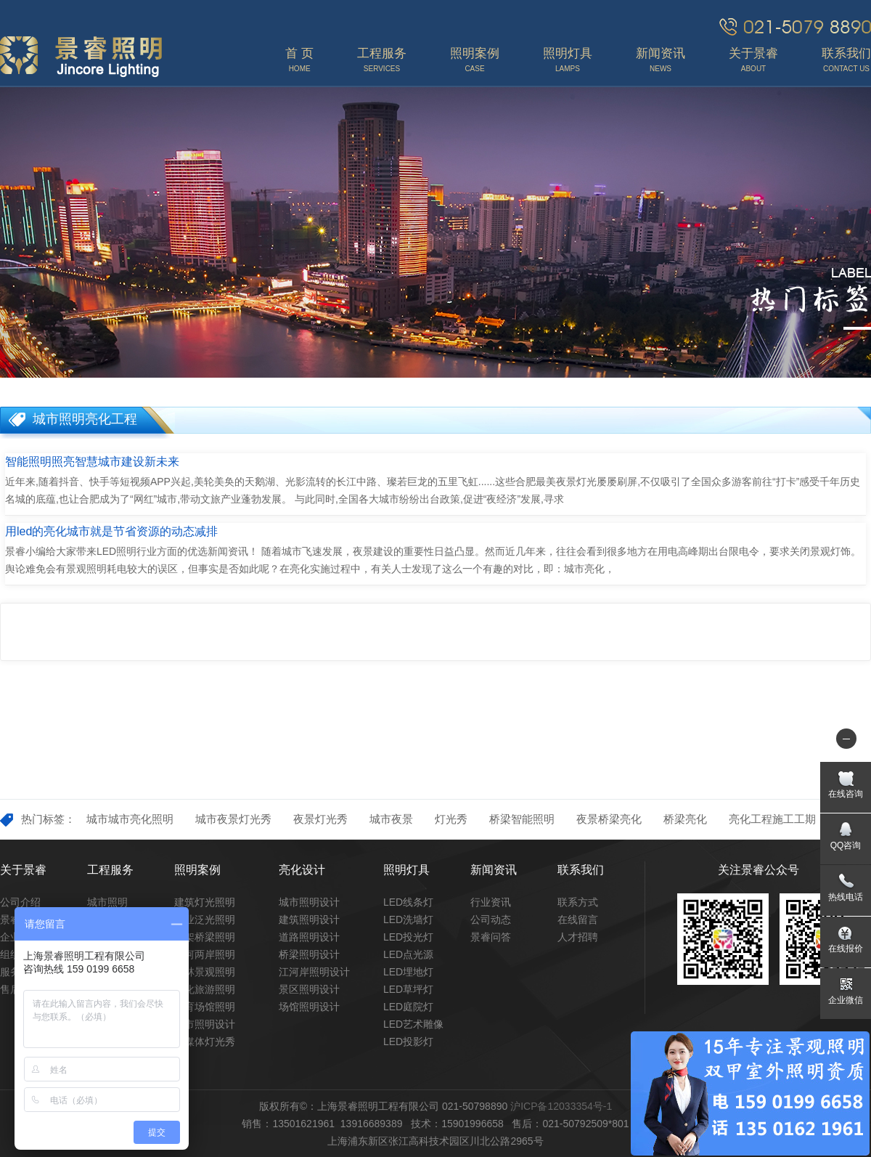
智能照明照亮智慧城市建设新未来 (92, 461)
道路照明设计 (309, 937)
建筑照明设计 (309, 919)
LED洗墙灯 (408, 919)
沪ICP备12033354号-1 (561, 1106)
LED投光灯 (408, 937)
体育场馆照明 (204, 1006)
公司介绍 (20, 902)
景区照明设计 (309, 989)
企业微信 (845, 1000)
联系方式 (577, 902)
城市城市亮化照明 (129, 819)
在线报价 (845, 948)
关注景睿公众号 (758, 870)
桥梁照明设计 (309, 954)
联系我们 (580, 870)
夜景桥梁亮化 (609, 819)
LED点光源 (408, 954)
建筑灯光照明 (204, 902)
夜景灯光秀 (320, 819)
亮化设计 (302, 870)
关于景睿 (23, 870)
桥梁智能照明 (522, 819)
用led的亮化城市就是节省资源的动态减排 (111, 531)
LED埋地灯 (408, 972)
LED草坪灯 (408, 989)
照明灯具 (406, 870)
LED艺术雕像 (413, 1024)
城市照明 (107, 902)
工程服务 (110, 870)
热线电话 (845, 897)
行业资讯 (490, 902)
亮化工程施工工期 (772, 819)
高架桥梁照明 (204, 937)
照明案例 (197, 870)
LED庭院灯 (408, 1006)
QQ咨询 (846, 845)
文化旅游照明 (204, 989)
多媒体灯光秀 (204, 1041)
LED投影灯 (408, 1041)
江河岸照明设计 (314, 972)
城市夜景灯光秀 (233, 819)
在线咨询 (845, 794)
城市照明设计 (204, 1024)
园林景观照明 (204, 972)
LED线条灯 (408, 902)
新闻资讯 (493, 870)
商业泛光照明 (204, 919)
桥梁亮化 (685, 819)
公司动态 (490, 919)
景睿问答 (490, 937)
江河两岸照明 (204, 954)
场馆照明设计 (309, 1006)
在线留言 (577, 919)
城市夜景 (391, 819)
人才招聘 (577, 937)
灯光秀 (451, 819)
